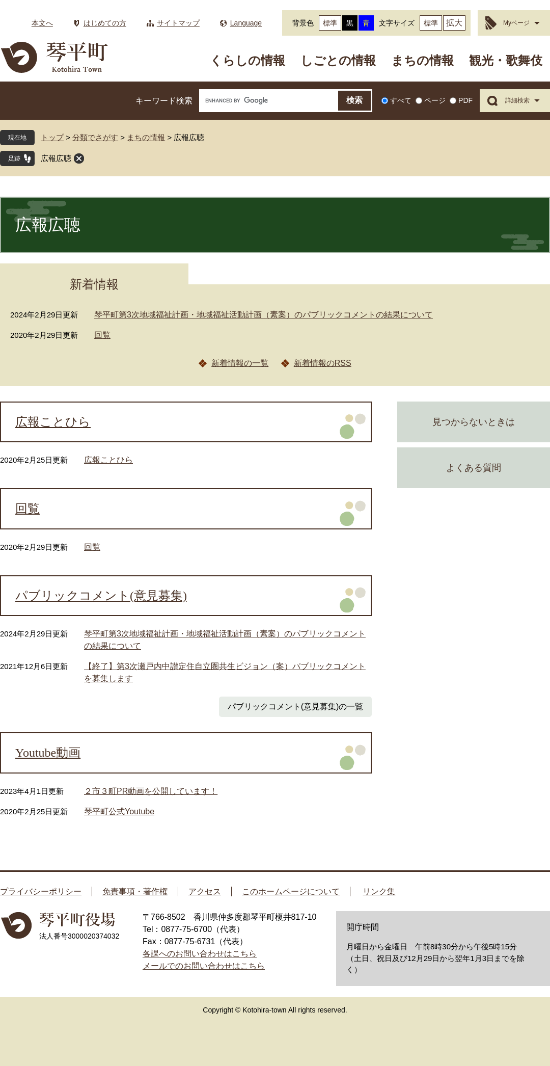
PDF (465, 100)
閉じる (79, 158)
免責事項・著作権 (135, 891)
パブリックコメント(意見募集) (101, 595)
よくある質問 (473, 468)
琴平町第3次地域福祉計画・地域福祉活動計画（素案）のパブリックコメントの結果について (263, 314)
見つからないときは (473, 422)
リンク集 (379, 891)
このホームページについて (291, 891)
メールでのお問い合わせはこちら (204, 966)
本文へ (42, 23)
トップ (52, 137)
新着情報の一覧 (239, 363)
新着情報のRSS (322, 363)
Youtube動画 (47, 752)
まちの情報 (422, 60)
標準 (330, 23)
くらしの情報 (247, 60)
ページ (435, 100)
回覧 (102, 335)
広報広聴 (56, 158)
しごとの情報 (338, 60)
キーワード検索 (164, 100)
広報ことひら (53, 422)
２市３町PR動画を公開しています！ (150, 791)
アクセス (204, 891)
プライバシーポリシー (40, 891)
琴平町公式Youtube (119, 811)
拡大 (454, 22)
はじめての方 (105, 23)
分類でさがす (95, 137)
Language (246, 23)
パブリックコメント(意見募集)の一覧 (296, 706)
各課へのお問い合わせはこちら (200, 953)
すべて (400, 100)
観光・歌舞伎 (505, 60)
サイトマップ (178, 23)
